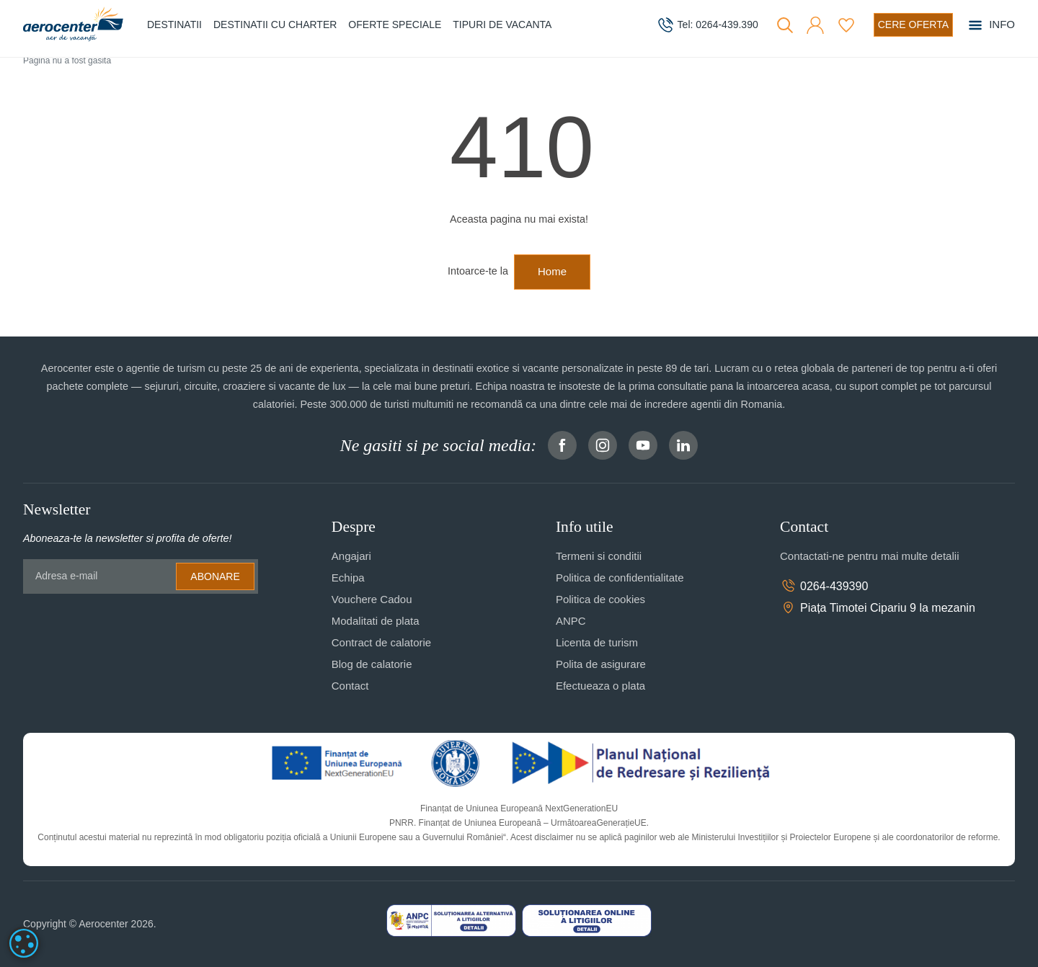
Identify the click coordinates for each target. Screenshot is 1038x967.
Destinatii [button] (174, 24)
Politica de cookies (600, 599)
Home (552, 271)
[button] (815, 25)
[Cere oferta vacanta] (913, 25)
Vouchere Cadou (372, 599)
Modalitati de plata (376, 621)
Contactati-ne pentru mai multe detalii (869, 556)
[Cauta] (785, 25)
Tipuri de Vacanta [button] (502, 24)
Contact (350, 685)
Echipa (348, 577)
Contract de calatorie (381, 642)
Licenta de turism (597, 642)
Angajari (351, 556)
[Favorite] (846, 25)
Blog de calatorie (372, 664)
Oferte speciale (394, 24)
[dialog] (23, 943)
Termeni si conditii (599, 556)
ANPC (571, 621)
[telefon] (707, 25)
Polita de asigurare (601, 664)
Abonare (214, 576)
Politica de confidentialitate (620, 577)
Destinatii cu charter (275, 24)
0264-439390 (824, 586)
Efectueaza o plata (600, 685)
